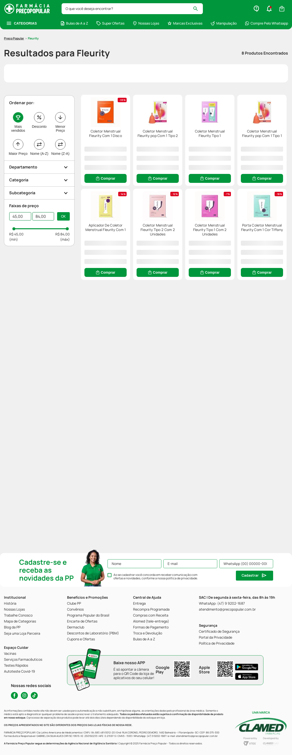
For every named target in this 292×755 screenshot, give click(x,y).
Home (29, 747)
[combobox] (138, 9)
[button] (87, 747)
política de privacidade (181, 578)
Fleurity (33, 27)
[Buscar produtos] (267, 8)
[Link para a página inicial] (14, 27)
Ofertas (146, 747)
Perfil (263, 747)
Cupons (204, 747)
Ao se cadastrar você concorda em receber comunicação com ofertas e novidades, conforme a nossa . (155, 576)
